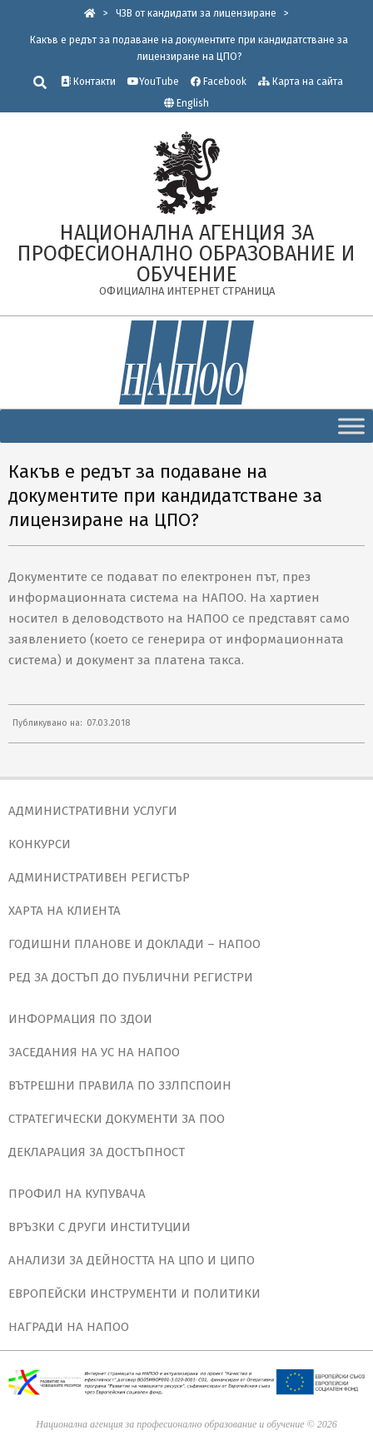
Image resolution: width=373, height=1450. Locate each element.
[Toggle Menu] (351, 426)
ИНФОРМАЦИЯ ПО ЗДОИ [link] (80, 1018)
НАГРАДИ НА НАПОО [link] (68, 1326)
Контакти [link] (88, 81)
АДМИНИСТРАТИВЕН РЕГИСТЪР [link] (99, 877)
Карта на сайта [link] (300, 81)
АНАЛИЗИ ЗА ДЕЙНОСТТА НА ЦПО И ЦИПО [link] (131, 1260)
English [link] (193, 103)
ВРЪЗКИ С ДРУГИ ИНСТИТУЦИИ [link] (99, 1226)
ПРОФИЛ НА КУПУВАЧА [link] (77, 1193)
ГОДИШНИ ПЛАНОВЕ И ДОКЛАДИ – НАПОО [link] (134, 943)
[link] (90, 13)
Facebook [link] (218, 81)
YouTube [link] (153, 81)
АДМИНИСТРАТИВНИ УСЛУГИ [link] (92, 810)
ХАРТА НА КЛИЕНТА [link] (64, 910)
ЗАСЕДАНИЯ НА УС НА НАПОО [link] (94, 1052)
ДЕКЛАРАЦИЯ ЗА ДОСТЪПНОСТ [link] (96, 1152)
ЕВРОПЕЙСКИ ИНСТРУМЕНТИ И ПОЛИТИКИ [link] (134, 1293)
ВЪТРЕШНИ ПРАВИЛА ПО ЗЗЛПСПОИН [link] (119, 1085)
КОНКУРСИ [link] (39, 844)
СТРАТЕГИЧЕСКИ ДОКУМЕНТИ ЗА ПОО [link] (116, 1118)
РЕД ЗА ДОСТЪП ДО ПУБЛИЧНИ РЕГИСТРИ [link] (130, 977)
